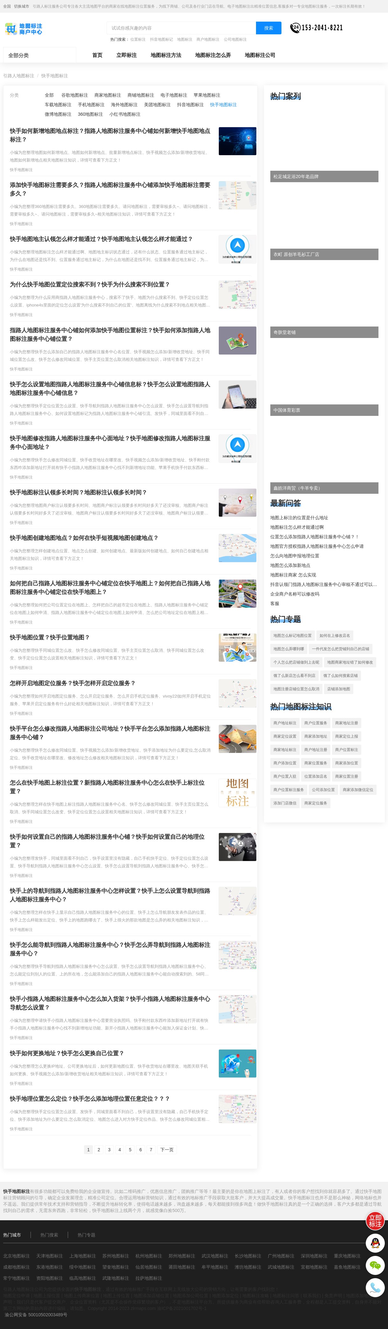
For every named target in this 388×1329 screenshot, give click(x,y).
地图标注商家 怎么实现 (293, 574)
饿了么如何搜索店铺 (340, 675)
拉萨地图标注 (148, 1278)
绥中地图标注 (82, 1267)
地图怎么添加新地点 (290, 565)
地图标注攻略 (255, 1295)
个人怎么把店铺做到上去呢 (296, 662)
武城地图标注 (281, 1267)
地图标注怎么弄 (213, 55)
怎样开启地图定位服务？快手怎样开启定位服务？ (73, 683)
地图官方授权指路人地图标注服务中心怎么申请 (317, 546)
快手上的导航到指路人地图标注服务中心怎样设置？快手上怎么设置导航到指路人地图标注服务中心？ (110, 895)
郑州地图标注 (182, 1255)
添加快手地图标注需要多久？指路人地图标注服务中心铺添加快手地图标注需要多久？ (110, 189)
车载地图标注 (58, 104)
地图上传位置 (116, 1295)
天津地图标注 (49, 1255)
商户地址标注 (285, 723)
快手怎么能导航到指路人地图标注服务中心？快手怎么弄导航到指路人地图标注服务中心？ (110, 949)
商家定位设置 (285, 736)
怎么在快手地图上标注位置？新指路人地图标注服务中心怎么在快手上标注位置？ (107, 787)
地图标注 (184, 39)
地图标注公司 (260, 55)
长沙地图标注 (248, 1255)
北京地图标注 (16, 1255)
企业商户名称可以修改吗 (294, 593)
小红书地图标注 (125, 114)
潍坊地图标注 (248, 1267)
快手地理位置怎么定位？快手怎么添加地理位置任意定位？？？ (90, 1099)
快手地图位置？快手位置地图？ (50, 637)
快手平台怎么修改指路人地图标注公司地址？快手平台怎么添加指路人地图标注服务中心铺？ (110, 733)
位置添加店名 (315, 776)
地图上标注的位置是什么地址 (299, 517)
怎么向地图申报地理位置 (294, 555)
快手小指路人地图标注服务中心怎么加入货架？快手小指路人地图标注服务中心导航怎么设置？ (110, 1003)
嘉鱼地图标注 (347, 1267)
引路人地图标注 (18, 75)
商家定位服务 (315, 803)
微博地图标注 (58, 114)
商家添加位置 (346, 763)
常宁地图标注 (16, 1278)
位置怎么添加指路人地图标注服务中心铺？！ (314, 536)
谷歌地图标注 (74, 95)
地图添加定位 (225, 1295)
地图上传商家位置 (82, 1295)
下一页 (167, 1149)
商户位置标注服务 (289, 790)
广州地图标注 (281, 1255)
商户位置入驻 (285, 776)
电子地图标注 (174, 95)
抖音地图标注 (190, 104)
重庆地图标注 (347, 1255)
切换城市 (21, 6)
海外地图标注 (124, 104)
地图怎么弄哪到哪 (289, 649)
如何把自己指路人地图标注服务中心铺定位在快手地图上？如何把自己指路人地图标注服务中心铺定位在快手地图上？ (110, 587)
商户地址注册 (315, 749)
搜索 (268, 28)
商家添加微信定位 (358, 790)
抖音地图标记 (161, 39)
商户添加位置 (285, 763)
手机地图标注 (91, 104)
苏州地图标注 (115, 1255)
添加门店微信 (285, 803)
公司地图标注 (235, 39)
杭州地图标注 (148, 1255)
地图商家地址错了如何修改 (350, 662)
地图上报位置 (46, 1295)
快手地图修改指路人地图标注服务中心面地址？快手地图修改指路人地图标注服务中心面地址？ (110, 442)
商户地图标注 (208, 39)
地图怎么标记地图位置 (293, 635)
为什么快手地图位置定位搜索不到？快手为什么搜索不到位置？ (90, 284)
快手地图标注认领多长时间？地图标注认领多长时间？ (78, 492)
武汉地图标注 (215, 1255)
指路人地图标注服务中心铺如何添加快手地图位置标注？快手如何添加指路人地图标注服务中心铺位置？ (110, 334)
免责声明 (333, 1295)
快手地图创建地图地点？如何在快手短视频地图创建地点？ (84, 538)
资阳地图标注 (49, 1278)
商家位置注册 (346, 776)
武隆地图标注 (115, 1278)
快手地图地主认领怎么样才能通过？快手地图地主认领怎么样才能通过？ (101, 239)
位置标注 (138, 39)
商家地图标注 (107, 95)
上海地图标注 (82, 1255)
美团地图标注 (157, 104)
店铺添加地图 (338, 689)
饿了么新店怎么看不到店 (294, 675)
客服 (274, 603)
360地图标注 (90, 114)
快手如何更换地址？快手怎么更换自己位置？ (67, 1053)
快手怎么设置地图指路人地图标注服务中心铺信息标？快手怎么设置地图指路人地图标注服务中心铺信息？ (110, 388)
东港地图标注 (49, 1267)
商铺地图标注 (141, 95)
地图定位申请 (16, 1295)
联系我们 (312, 1295)
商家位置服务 (315, 763)
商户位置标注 (346, 749)
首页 (97, 55)
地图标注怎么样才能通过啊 (297, 527)
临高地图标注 (82, 1278)
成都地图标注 (16, 1267)
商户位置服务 (315, 723)
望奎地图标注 (115, 1267)
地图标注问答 (286, 1295)
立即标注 (126, 55)
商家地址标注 (285, 749)
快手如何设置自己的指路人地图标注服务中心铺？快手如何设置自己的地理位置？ (107, 841)
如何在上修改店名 (335, 635)
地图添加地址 (359, 1295)
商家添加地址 (315, 736)
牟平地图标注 (215, 1267)
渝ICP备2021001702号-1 (182, 1308)
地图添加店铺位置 (151, 1295)
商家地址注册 (346, 723)
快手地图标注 (54, 75)
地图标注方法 (166, 55)
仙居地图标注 (148, 1267)
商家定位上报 (346, 736)
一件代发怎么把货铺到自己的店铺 (340, 649)
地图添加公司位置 (190, 1295)
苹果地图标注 (207, 95)
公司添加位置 (323, 790)
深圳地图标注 (314, 1255)
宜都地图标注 (314, 1267)
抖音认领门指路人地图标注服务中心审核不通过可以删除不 (328, 584)
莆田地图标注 (182, 1267)
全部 (49, 95)
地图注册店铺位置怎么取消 (296, 689)
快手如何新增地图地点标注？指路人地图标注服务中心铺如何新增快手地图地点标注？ (110, 135)
